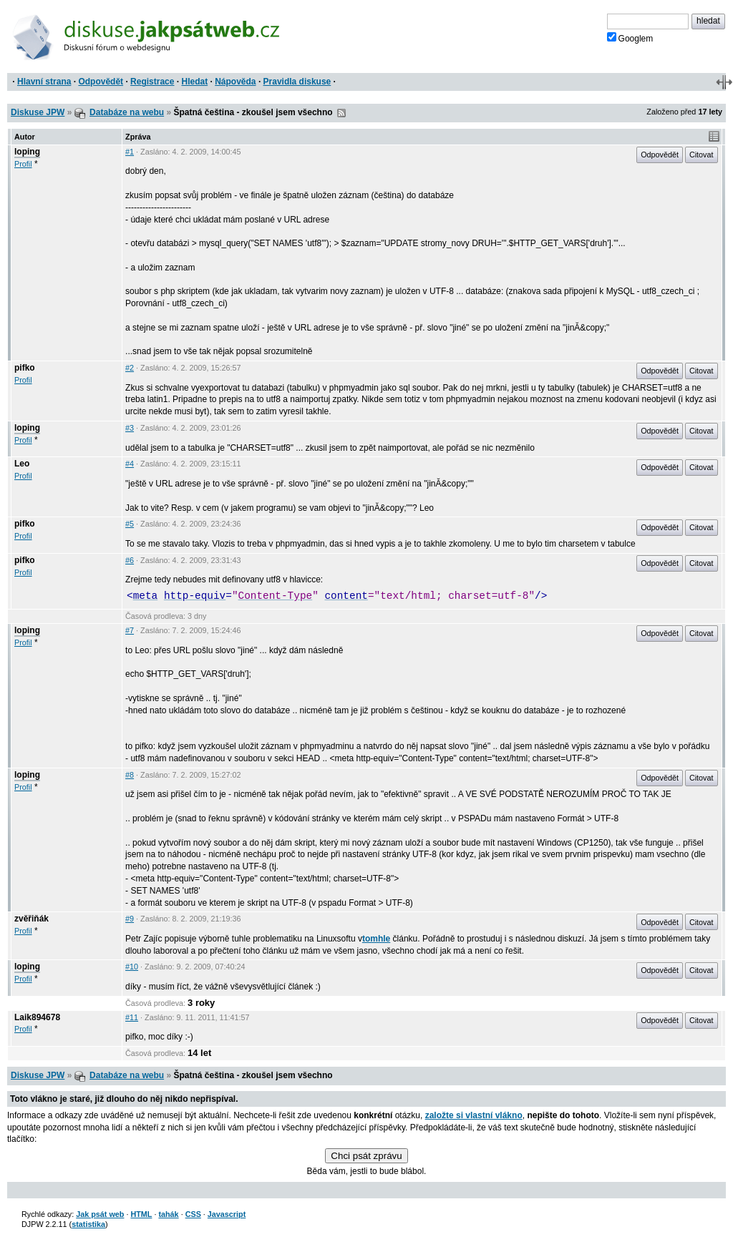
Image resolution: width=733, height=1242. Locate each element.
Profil (23, 164)
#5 (129, 523)
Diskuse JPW (37, 112)
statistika (88, 1224)
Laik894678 (37, 1017)
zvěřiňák (31, 919)
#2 (129, 367)
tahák (168, 1214)
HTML (141, 1214)
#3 (129, 428)
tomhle (376, 939)
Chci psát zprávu (366, 1155)
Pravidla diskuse (297, 82)
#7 (129, 630)
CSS (193, 1214)
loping (27, 152)
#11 (131, 1017)
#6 (129, 560)
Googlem (630, 38)
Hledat (194, 82)
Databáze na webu (126, 112)
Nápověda (235, 82)
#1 (129, 151)
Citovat (701, 154)
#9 (129, 918)
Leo (21, 464)
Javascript (227, 1214)
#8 (129, 775)
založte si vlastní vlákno (474, 1115)
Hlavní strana (44, 82)
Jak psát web (100, 1214)
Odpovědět (100, 82)
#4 (129, 463)
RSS (341, 113)
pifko (24, 368)
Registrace (152, 82)
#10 (131, 966)
